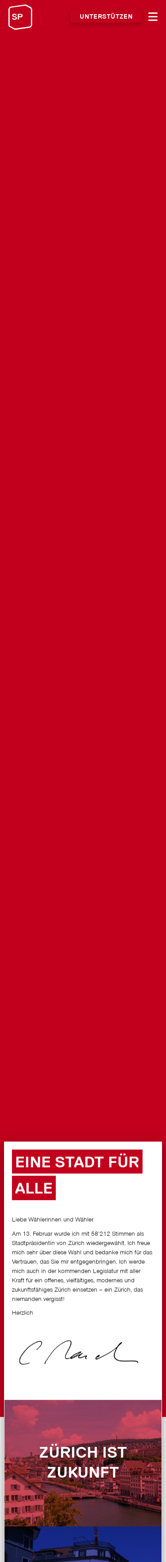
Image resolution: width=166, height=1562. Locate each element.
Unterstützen (106, 17)
